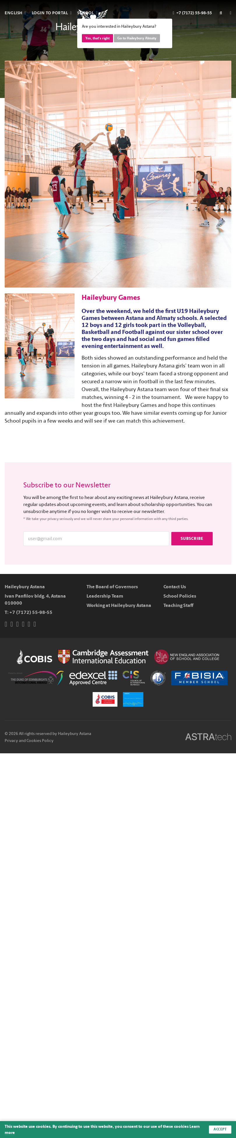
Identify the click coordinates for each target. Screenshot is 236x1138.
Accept (220, 1130)
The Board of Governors (112, 586)
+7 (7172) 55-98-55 (30, 612)
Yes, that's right (97, 38)
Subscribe (192, 538)
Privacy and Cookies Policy (29, 740)
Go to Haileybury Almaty (136, 38)
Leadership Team (105, 596)
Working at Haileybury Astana (119, 605)
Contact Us (174, 586)
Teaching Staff (178, 605)
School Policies (179, 596)
